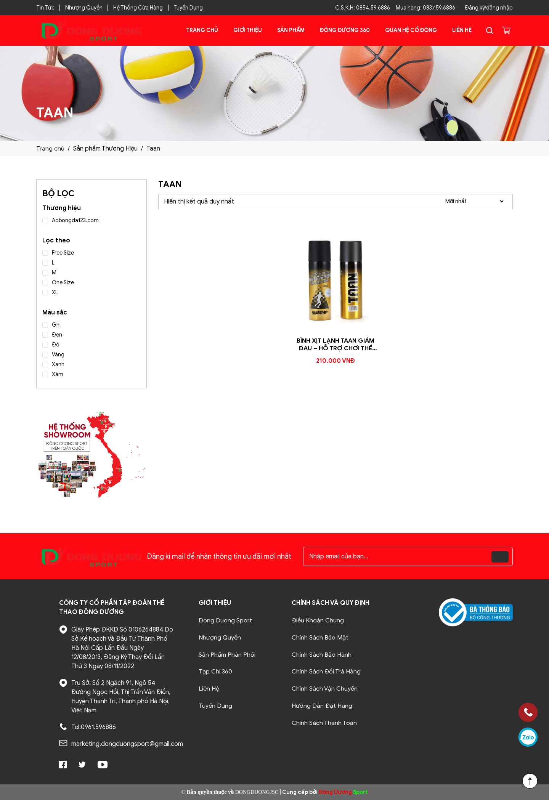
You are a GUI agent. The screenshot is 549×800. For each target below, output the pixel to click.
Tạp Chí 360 (215, 671)
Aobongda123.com (75, 220)
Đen (57, 335)
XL (55, 292)
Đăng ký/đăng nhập (489, 8)
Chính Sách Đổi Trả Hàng (326, 671)
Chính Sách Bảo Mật (320, 637)
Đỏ (55, 344)
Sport (343, 792)
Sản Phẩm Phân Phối (227, 654)
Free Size (63, 253)
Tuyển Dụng (188, 8)
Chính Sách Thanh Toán (324, 721)
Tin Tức (45, 8)
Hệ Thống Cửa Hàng (138, 8)
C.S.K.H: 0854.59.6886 (362, 8)
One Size (63, 282)
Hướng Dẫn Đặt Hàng (322, 704)
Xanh (58, 364)
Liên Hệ (462, 30)
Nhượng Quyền (84, 8)
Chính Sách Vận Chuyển (325, 687)
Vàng (58, 354)
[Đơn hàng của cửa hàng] (474, 201)
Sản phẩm (291, 30)
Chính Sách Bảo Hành (322, 654)
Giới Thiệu (247, 30)
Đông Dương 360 (345, 30)
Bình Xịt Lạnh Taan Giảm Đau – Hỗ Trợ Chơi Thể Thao (336, 349)
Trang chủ (202, 30)
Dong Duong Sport (225, 620)
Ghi (56, 325)
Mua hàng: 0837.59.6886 (425, 8)
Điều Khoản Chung (318, 620)
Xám (57, 374)
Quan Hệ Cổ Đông (411, 30)
